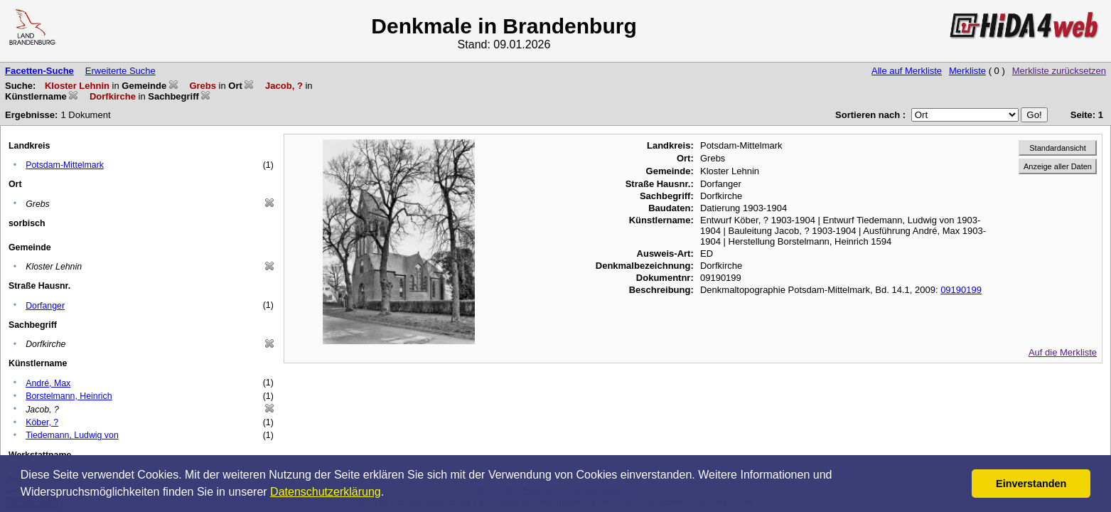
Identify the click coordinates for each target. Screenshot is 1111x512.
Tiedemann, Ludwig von (72, 435)
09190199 (961, 289)
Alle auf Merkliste (906, 70)
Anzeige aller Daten (1058, 166)
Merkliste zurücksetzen (1059, 70)
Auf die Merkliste (1063, 352)
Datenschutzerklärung (325, 492)
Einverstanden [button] (1031, 483)
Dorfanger (45, 306)
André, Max (48, 383)
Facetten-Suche (39, 70)
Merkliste (967, 70)
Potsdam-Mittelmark (65, 165)
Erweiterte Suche (120, 70)
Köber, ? (42, 422)
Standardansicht (1057, 148)
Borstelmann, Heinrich (69, 396)
